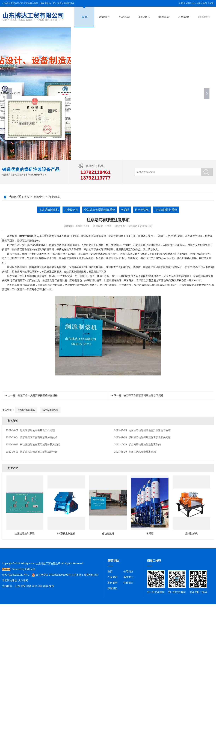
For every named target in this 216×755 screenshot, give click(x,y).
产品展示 (124, 17)
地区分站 (191, 3)
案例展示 (164, 17)
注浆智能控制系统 (166, 209)
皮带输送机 (71, 209)
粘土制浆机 (142, 209)
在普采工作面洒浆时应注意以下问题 (137, 395)
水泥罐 (125, 209)
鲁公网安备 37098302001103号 (51, 574)
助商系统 (30, 569)
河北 (34, 586)
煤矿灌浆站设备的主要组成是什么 (31, 451)
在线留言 (184, 17)
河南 (40, 586)
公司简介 (104, 17)
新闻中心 (144, 17)
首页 (84, 17)
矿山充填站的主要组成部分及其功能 (33, 444)
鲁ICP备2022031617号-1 (16, 574)
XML (212, 3)
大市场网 (23, 580)
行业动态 (54, 196)
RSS (183, 3)
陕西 (51, 586)
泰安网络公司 (91, 574)
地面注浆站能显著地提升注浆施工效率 (142, 430)
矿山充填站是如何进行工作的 (137, 444)
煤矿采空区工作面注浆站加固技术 (31, 437)
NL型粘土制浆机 (50, 410)
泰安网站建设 (9, 580)
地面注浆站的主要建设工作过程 (30, 430)
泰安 (23, 586)
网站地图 (202, 3)
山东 (17, 586)
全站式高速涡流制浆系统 (99, 209)
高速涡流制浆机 (49, 209)
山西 (45, 586)
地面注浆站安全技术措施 (135, 451)
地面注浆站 (25, 236)
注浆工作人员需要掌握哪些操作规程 (31, 395)
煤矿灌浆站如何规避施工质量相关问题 (142, 437)
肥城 (28, 586)
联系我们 (204, 17)
